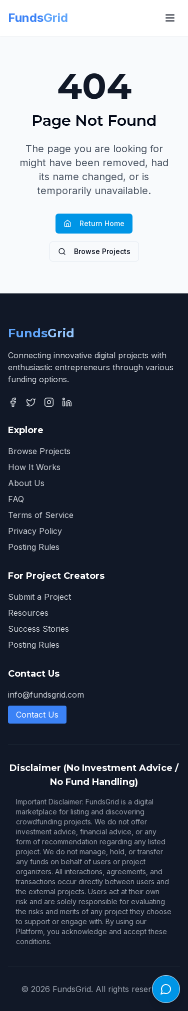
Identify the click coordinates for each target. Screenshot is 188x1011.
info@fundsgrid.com (46, 695)
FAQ (16, 499)
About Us (26, 483)
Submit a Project (39, 597)
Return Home (94, 223)
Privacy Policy (35, 531)
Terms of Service (41, 515)
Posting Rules (34, 547)
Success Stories (38, 629)
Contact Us (37, 715)
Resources (28, 613)
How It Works (34, 467)
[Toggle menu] (170, 18)
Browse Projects (94, 251)
